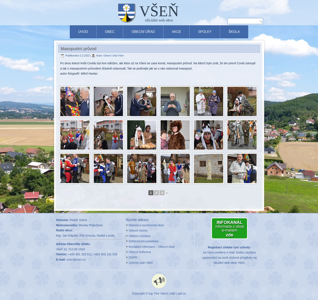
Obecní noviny (138, 230)
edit (172, 293)
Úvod (83, 31)
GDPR (133, 257)
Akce (176, 31)
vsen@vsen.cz (76, 259)
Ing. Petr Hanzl (158, 293)
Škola (234, 31)
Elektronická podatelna (144, 241)
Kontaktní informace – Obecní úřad (151, 246)
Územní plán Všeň (141, 262)
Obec (109, 31)
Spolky (204, 31)
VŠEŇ (159, 11)
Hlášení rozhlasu (140, 236)
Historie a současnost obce (146, 225)
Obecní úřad (143, 31)
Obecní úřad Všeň (113, 55)
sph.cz (181, 293)
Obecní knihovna (140, 252)
